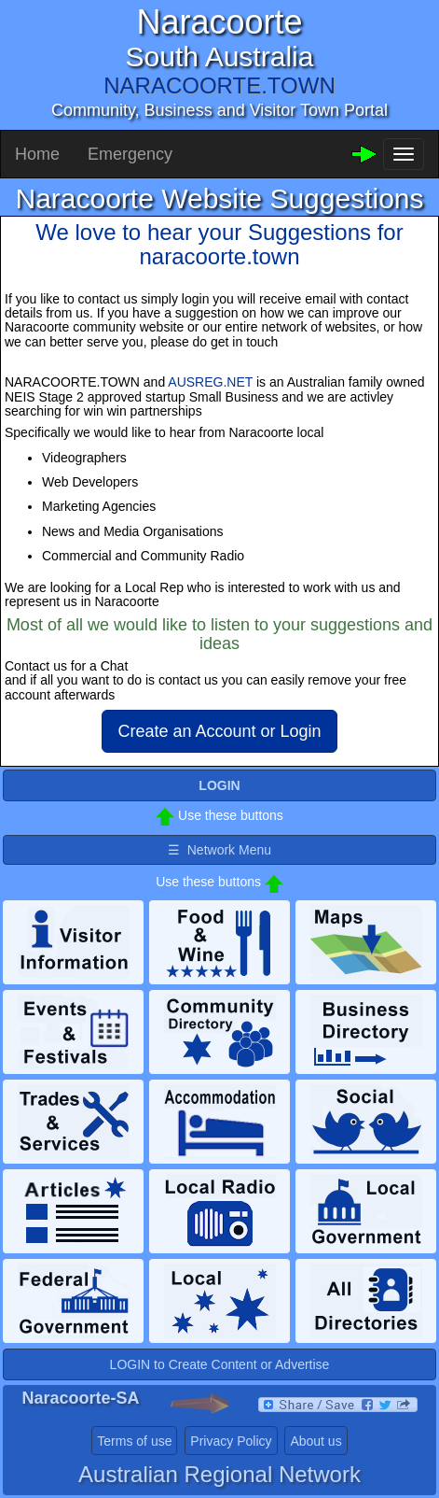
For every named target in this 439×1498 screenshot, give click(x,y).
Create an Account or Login (219, 731)
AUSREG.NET (210, 381)
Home (37, 154)
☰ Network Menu (219, 849)
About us (315, 1441)
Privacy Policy (230, 1441)
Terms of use (134, 1441)
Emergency (130, 154)
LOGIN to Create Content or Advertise (220, 1364)
